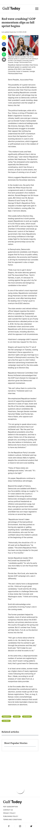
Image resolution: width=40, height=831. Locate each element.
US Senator (27, 716)
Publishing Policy (10, 816)
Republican (6, 716)
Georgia (16, 716)
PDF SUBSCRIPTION (10, 807)
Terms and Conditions (12, 819)
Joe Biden (6, 720)
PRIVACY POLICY (9, 813)
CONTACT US (8, 810)
